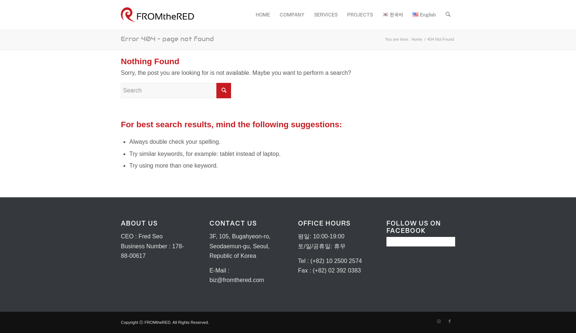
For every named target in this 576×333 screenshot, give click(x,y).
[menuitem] (263, 14)
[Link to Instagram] (438, 321)
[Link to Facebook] (449, 321)
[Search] (448, 14)
